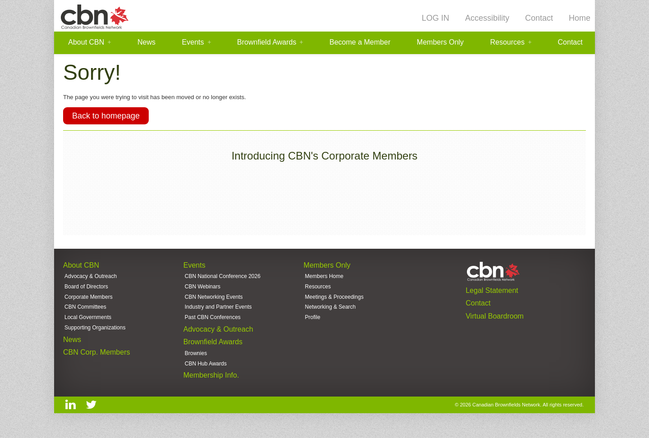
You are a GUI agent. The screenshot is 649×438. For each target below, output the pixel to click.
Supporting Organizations (94, 335)
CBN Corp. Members (96, 361)
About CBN (86, 42)
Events (193, 42)
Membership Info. (211, 385)
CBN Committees (85, 313)
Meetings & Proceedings (334, 302)
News (146, 42)
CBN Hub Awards (206, 373)
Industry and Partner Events (218, 313)
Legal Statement (492, 293)
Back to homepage (106, 118)
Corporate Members (88, 302)
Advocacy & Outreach (90, 280)
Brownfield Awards (266, 42)
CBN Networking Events (214, 302)
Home (579, 18)
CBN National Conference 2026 (223, 280)
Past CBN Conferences (213, 323)
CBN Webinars (202, 291)
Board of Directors (86, 291)
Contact (539, 18)
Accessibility (487, 18)
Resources (507, 42)
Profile (312, 323)
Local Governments (87, 323)
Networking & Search (330, 313)
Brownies (196, 362)
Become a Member (359, 42)
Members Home (324, 280)
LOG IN (435, 18)
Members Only (440, 42)
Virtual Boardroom (495, 320)
